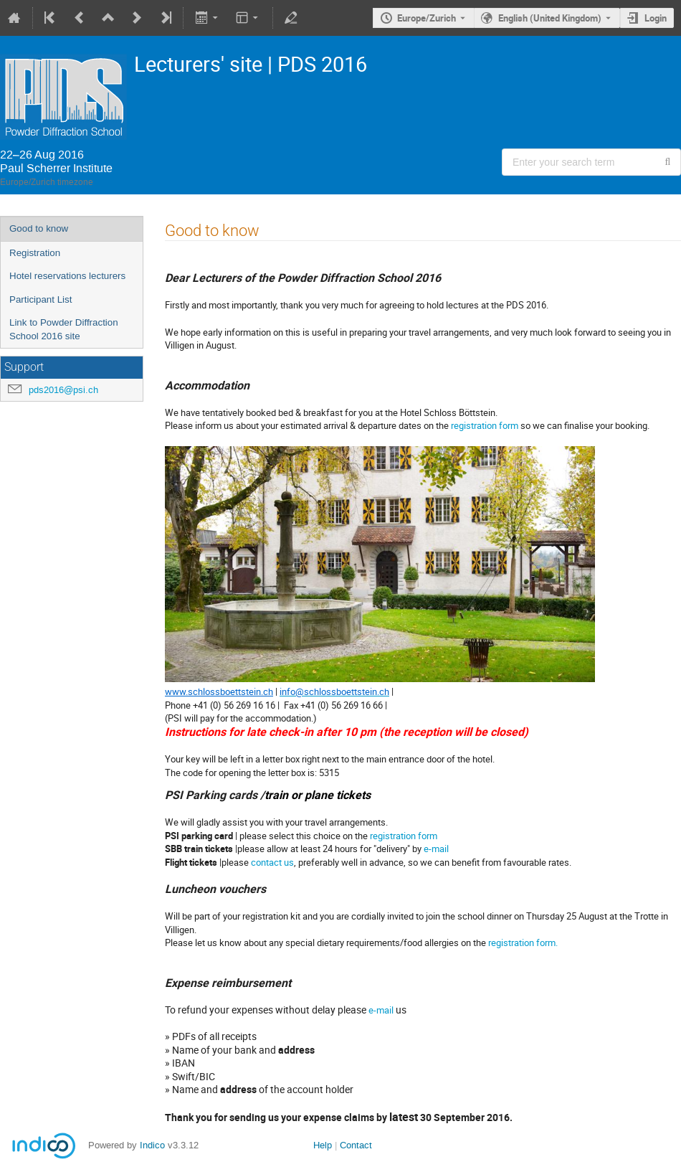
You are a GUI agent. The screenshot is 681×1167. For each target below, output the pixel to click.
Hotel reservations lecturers (67, 275)
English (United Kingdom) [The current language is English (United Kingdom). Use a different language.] (549, 17)
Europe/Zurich (426, 17)
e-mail (436, 848)
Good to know (38, 228)
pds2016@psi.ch (63, 390)
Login (655, 17)
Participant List (40, 299)
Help (322, 1145)
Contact (356, 1145)
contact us (272, 862)
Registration (34, 252)
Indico (152, 1145)
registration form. (523, 942)
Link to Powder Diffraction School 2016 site (63, 329)
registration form (484, 425)
